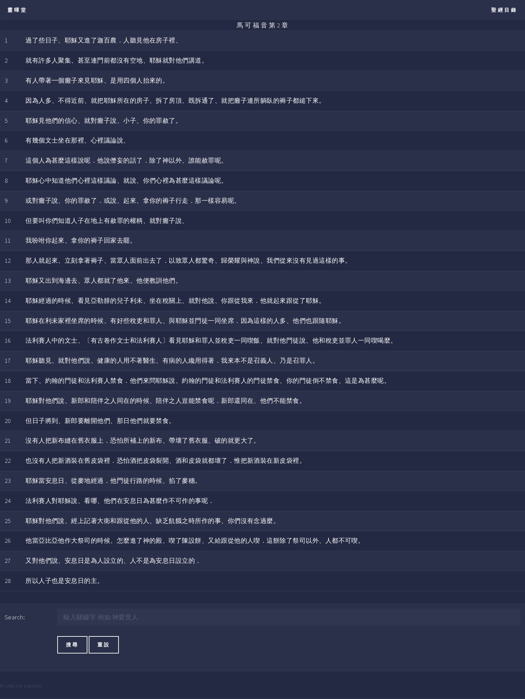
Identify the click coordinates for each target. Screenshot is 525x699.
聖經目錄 (504, 10)
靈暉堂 (17, 10)
